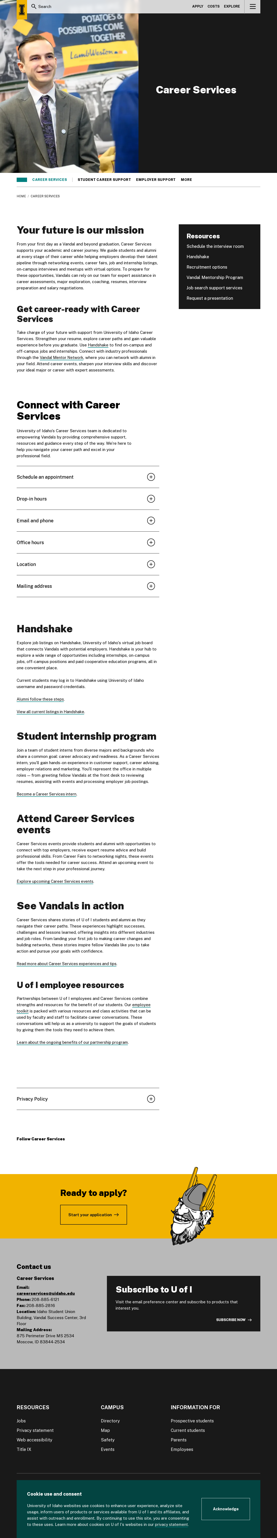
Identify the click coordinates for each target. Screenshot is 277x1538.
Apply (197, 7)
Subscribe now (231, 1320)
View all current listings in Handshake (52, 711)
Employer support (156, 180)
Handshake (98, 345)
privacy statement (172, 1524)
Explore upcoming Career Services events (57, 881)
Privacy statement (35, 1430)
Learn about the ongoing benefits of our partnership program (74, 1042)
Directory (110, 1420)
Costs (214, 7)
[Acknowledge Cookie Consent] (225, 1509)
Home (21, 196)
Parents (179, 1439)
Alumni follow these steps (41, 699)
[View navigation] (252, 7)
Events (107, 1449)
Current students (188, 1430)
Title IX (24, 1449)
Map (105, 1430)
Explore (232, 7)
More (188, 180)
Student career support (104, 180)
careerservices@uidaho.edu (46, 1293)
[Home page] (22, 9)
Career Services (49, 180)
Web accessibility (34, 1439)
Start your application (90, 1214)
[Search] (34, 7)
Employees (182, 1449)
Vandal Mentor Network (62, 357)
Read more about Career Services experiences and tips (69, 963)
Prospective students (192, 1420)
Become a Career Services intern (48, 794)
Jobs (21, 1420)
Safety (108, 1439)
